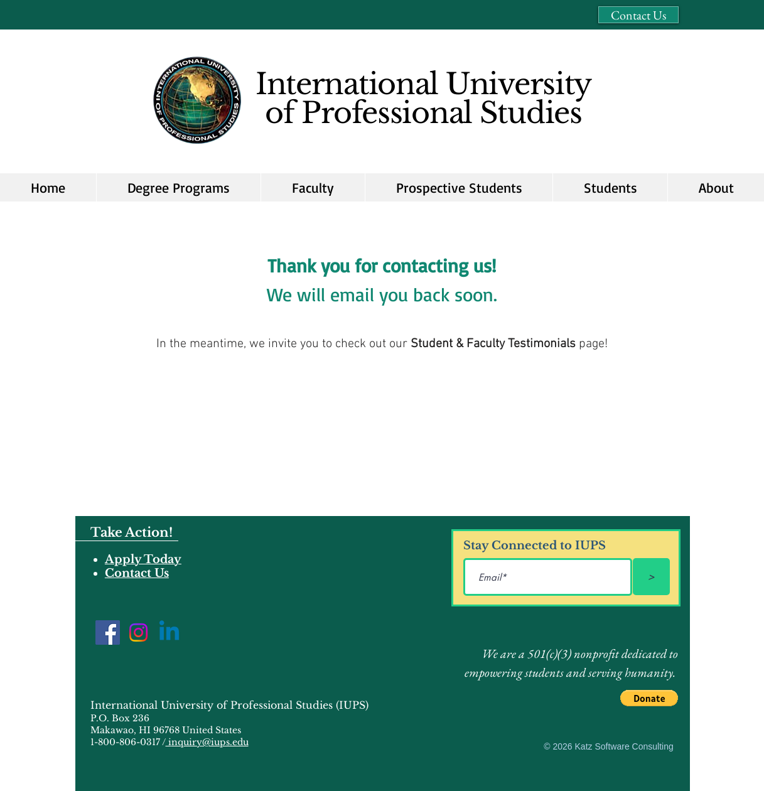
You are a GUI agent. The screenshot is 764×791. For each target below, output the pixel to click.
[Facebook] (107, 632)
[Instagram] (138, 632)
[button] (458, 187)
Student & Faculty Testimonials (493, 344)
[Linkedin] (169, 632)
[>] (651, 576)
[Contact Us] (638, 14)
